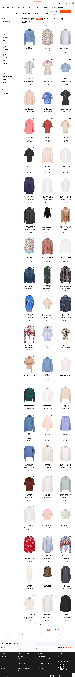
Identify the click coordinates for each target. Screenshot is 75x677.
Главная (2, 634)
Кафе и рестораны (42, 668)
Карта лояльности (42, 673)
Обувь (18, 7)
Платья (4, 24)
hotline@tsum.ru (61, 658)
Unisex (7, 57)
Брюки (4, 40)
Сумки (23, 7)
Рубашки (7, 46)
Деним (4, 34)
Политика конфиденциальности (25, 670)
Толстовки (5, 63)
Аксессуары (29, 7)
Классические (8, 52)
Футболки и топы (7, 31)
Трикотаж (5, 37)
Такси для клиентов (42, 670)
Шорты (4, 73)
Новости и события (5, 658)
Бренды (9, 7)
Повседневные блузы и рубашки (33, 634)
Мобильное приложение (23, 658)
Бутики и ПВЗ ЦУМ (5, 661)
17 (55, 629)
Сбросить (30, 21)
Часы (45, 7)
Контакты (3, 663)
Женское (7, 634)
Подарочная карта (42, 661)
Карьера (3, 668)
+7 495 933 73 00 (61, 656)
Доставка (20, 661)
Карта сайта (3, 670)
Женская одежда (13, 634)
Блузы (6, 49)
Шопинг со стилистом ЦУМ (44, 658)
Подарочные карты (38, 7)
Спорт (4, 79)
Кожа (4, 66)
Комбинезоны (6, 69)
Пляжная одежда (7, 76)
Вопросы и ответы (22, 656)
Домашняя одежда (8, 85)
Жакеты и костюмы (7, 28)
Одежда (14, 7)
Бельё (4, 82)
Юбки (4, 60)
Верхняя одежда (7, 21)
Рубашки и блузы (7, 43)
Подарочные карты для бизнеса (45, 663)
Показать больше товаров (47, 625)
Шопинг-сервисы (41, 656)
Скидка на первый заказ (23, 668)
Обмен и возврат (22, 663)
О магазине (3, 656)
